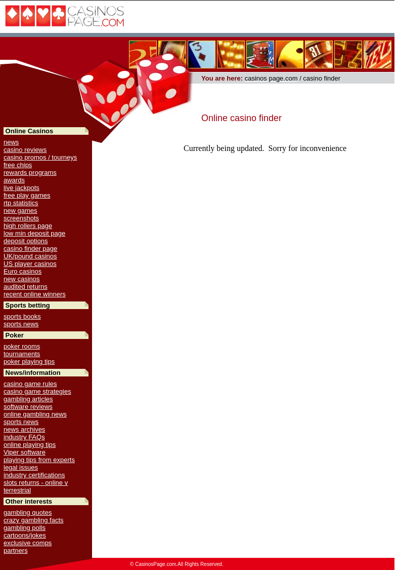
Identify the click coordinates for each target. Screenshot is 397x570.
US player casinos (30, 264)
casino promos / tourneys (40, 157)
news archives (24, 429)
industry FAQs (24, 437)
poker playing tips (29, 361)
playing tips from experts (39, 460)
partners (16, 550)
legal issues (21, 467)
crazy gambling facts (34, 520)
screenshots (21, 218)
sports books (22, 316)
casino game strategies (37, 391)
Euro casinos (22, 271)
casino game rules (30, 384)
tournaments (22, 354)
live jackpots (21, 188)
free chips (18, 165)
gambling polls (25, 527)
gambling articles (28, 399)
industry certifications (34, 475)
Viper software (25, 452)
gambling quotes (28, 512)
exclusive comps (28, 543)
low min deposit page (34, 233)
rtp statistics (21, 203)
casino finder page (30, 248)
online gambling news (35, 414)
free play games (27, 195)
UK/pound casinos (30, 256)
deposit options (26, 241)
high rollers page (28, 226)
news (11, 142)
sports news (21, 324)
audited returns (26, 286)
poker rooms (22, 346)
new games (20, 210)
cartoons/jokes (25, 535)
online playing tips (30, 444)
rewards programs (30, 172)
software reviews (28, 406)
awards (14, 180)
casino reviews (25, 150)
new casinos (22, 279)
